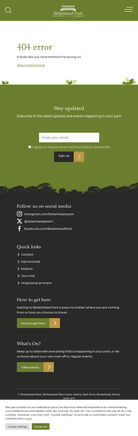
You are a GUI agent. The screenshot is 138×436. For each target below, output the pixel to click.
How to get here (33, 325)
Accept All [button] (40, 426)
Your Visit (28, 278)
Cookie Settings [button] (17, 426)
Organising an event (36, 285)
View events (30, 369)
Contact (27, 256)
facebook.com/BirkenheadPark (48, 231)
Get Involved (30, 263)
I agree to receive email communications (71, 147)
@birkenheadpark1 (38, 223)
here (29, 418)
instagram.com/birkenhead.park (49, 216)
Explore (27, 271)
